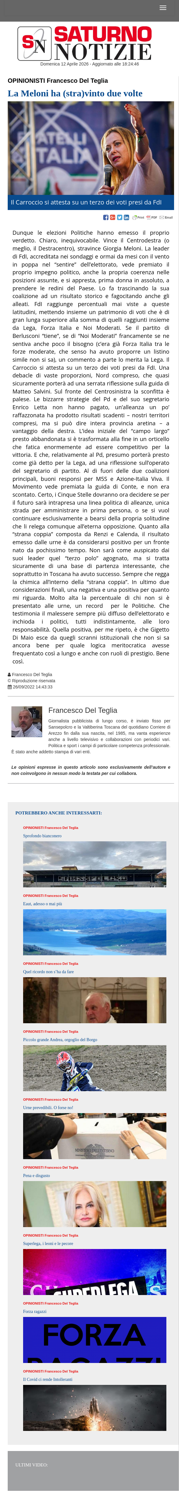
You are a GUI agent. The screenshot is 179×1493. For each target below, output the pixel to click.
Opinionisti (26, 80)
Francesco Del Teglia (77, 80)
